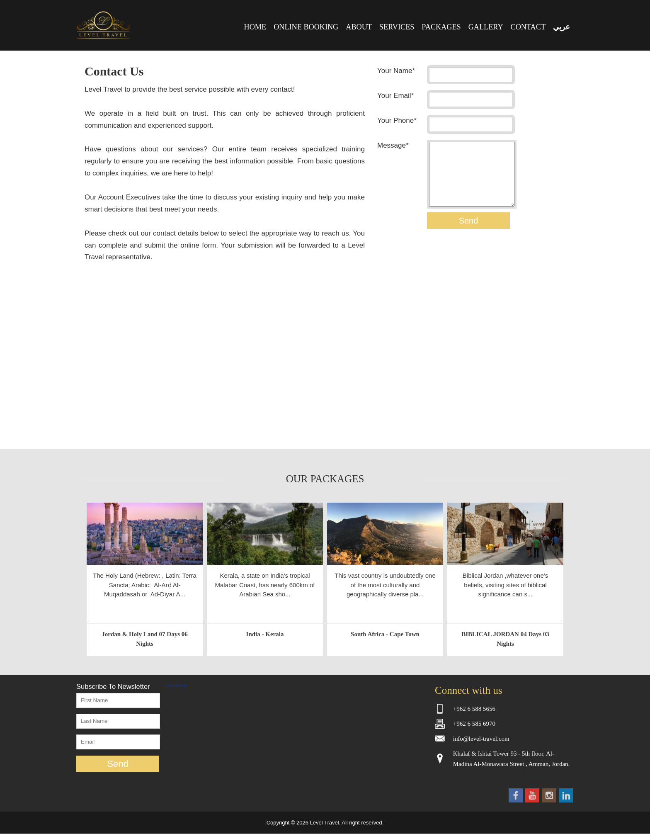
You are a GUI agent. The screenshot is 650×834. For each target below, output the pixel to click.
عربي (561, 27)
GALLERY (485, 27)
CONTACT (528, 27)
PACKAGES (441, 27)
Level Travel (175, 685)
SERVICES (396, 27)
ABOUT (359, 27)
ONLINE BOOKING (306, 27)
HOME (255, 27)
